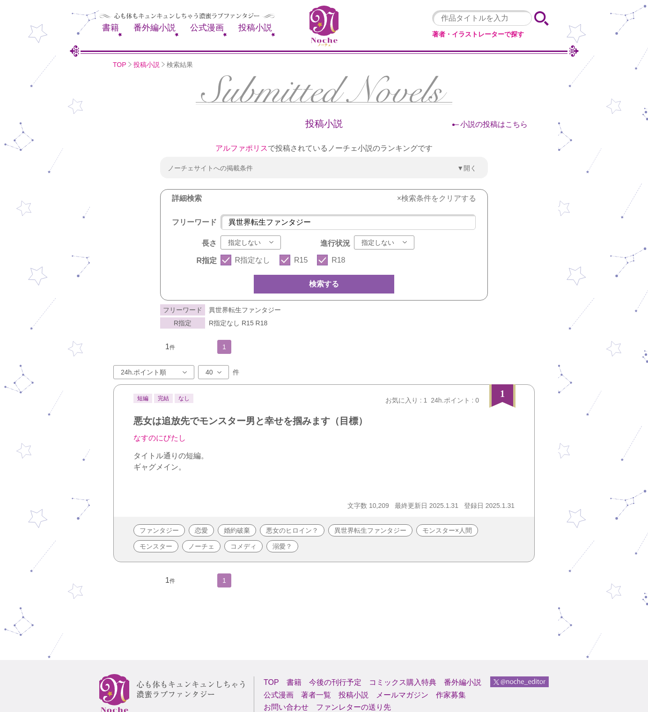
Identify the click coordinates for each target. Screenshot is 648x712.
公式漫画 (207, 27)
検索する (324, 284)
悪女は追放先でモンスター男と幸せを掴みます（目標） (250, 421)
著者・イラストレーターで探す (478, 34)
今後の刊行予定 (335, 682)
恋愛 (201, 530)
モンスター (156, 546)
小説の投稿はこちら (494, 124)
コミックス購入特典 (402, 682)
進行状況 (335, 243)
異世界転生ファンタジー (370, 530)
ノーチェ (201, 546)
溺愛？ (282, 546)
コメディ (243, 546)
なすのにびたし (159, 438)
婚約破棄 (237, 530)
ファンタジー (159, 530)
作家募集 (451, 695)
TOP (119, 64)
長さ (209, 243)
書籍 (110, 27)
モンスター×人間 (447, 530)
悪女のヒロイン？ (292, 530)
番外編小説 (154, 27)
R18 (338, 260)
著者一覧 (316, 695)
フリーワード (194, 222)
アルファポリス (241, 148)
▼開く (467, 168)
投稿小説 (255, 27)
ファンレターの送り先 (353, 707)
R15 (301, 260)
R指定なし (253, 260)
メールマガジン (402, 695)
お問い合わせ (286, 707)
